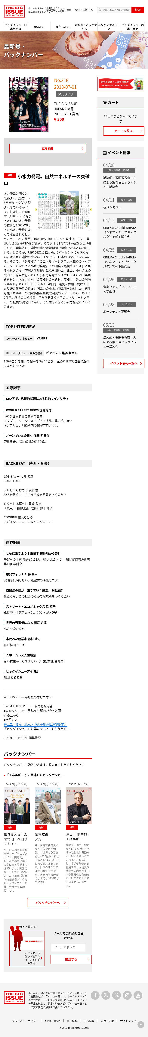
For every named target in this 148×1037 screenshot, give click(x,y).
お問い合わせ (52, 1021)
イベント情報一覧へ (123, 363)
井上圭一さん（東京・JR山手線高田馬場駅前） (35, 724)
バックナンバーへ (48, 902)
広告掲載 (65, 9)
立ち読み (48, 148)
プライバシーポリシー (25, 1021)
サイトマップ (128, 1021)
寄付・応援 (107, 1021)
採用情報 (72, 1021)
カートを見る (124, 130)
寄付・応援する (84, 9)
